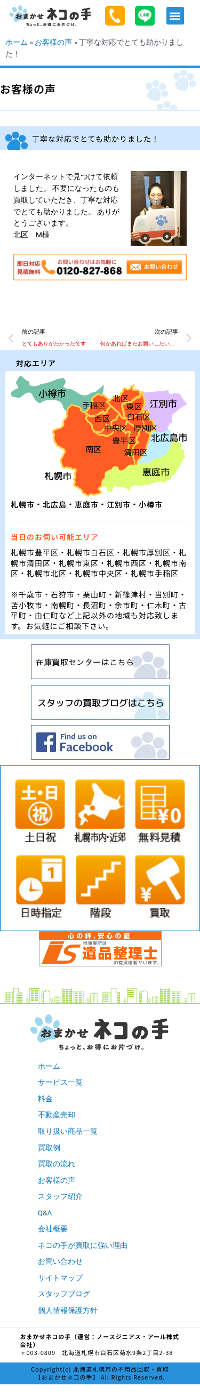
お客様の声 (53, 42)
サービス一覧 (60, 1082)
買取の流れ (56, 1163)
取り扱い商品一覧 (68, 1131)
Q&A (45, 1212)
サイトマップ (60, 1277)
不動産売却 (56, 1114)
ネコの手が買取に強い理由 (82, 1245)
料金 (45, 1098)
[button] (175, 16)
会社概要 (53, 1228)
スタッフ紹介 (60, 1196)
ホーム (16, 42)
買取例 (49, 1147)
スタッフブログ (64, 1293)
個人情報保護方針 (68, 1310)
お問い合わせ (60, 1261)
